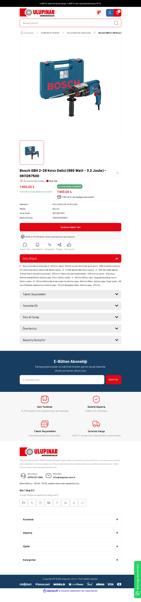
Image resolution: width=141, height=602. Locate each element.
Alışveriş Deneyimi (34, 340)
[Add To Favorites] (117, 173)
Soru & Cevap (31, 317)
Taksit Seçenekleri (34, 294)
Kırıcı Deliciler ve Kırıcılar (65, 204)
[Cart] (117, 13)
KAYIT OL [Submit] (113, 379)
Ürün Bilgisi (30, 258)
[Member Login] (110, 13)
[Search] (70, 23)
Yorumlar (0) (30, 305)
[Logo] (37, 12)
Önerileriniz (30, 328)
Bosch (56, 208)
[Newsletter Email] (62, 379)
